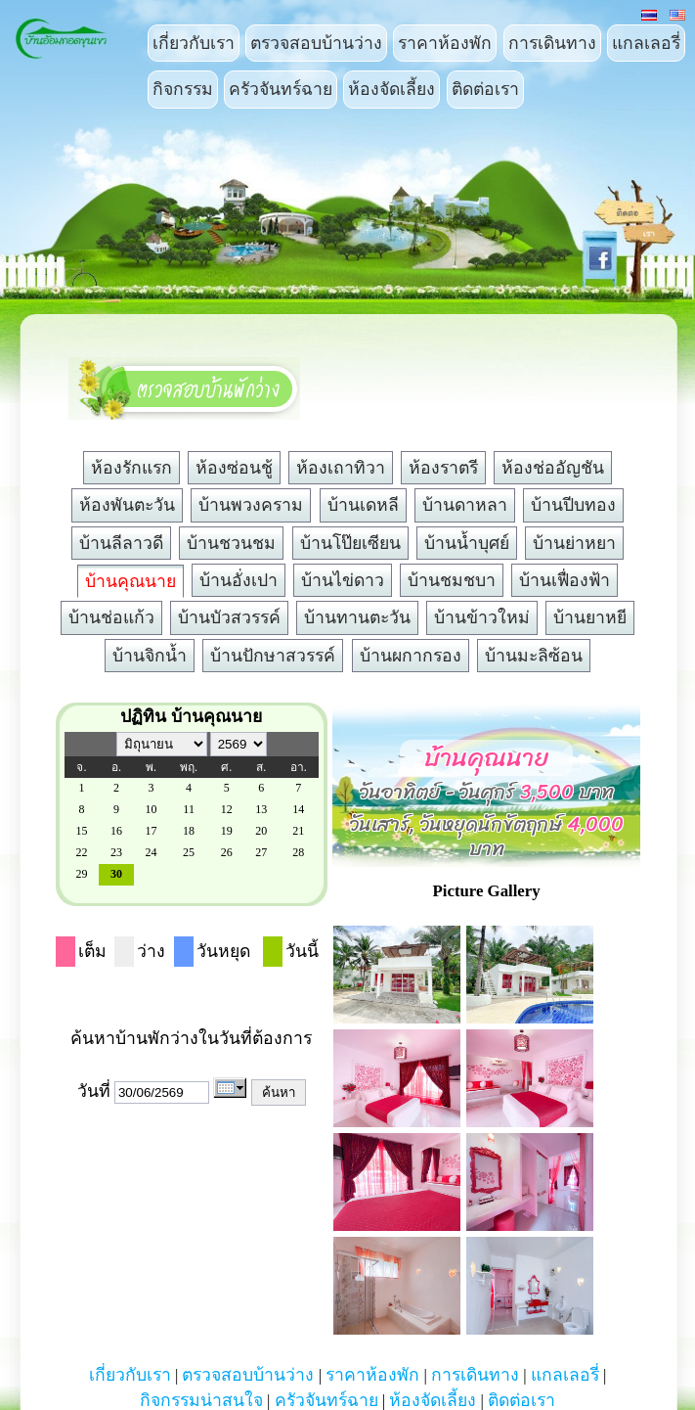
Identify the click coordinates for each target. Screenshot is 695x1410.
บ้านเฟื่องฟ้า (564, 580)
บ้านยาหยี (590, 617)
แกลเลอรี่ (646, 43)
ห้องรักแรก (131, 468)
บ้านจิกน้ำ (149, 655)
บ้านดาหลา (464, 505)
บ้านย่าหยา (574, 543)
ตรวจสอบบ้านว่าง (316, 43)
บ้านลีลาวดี (121, 543)
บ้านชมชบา (452, 580)
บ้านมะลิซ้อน (534, 655)
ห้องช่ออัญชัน (552, 468)
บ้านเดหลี (363, 505)
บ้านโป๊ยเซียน (350, 543)
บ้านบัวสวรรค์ (229, 617)
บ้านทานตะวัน (357, 617)
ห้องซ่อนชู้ (234, 468)
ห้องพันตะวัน (127, 505)
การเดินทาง (552, 43)
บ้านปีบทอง (573, 505)
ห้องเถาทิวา (340, 468)
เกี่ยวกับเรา (193, 43)
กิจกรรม (182, 89)
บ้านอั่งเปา (238, 580)
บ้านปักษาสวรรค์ (272, 655)
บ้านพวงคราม (250, 505)
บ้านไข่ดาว (342, 580)
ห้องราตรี (443, 468)
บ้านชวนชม (231, 543)
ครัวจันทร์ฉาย (280, 89)
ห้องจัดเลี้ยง (391, 89)
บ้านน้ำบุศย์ (466, 543)
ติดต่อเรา (485, 89)
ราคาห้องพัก (445, 43)
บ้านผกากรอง (410, 655)
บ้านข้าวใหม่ (482, 617)
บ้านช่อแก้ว (111, 617)
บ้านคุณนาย (130, 581)
